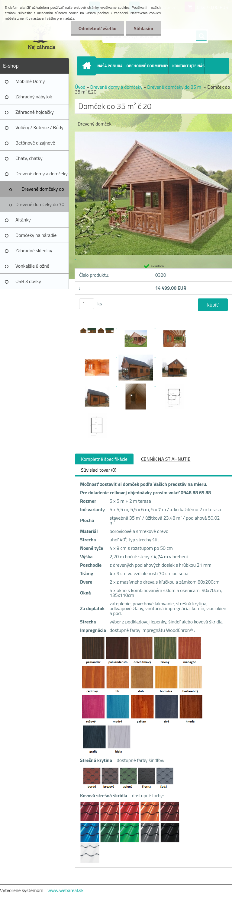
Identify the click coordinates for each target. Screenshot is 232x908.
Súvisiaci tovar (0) (98, 469)
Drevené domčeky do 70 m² (39, 206)
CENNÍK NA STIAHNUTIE (165, 459)
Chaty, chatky (29, 158)
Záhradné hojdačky (34, 112)
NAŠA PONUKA (110, 66)
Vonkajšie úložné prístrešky (32, 268)
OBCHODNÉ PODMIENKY (148, 66)
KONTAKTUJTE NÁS (188, 66)
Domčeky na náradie (35, 235)
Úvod (80, 87)
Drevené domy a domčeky (41, 173)
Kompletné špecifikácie (104, 459)
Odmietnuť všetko (97, 28)
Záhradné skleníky (33, 250)
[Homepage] (87, 65)
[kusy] (86, 303)
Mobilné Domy (30, 81)
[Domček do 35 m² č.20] (97, 326)
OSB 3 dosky (28, 281)
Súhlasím (143, 28)
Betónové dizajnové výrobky (35, 145)
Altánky (23, 219)
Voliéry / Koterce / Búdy (39, 127)
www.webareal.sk (65, 890)
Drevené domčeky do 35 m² (42, 191)
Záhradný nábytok (33, 96)
